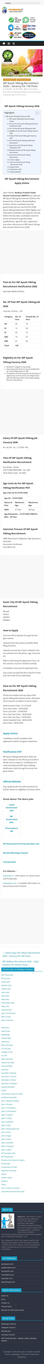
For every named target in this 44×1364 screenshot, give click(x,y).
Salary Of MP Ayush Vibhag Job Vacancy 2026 (22, 137)
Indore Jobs (5, 982)
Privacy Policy (6, 1306)
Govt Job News (6, 1066)
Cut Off (4, 1055)
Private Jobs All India (9, 1167)
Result (3, 1174)
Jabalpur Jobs (6, 985)
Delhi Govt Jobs (7, 1059)
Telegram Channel (8, 1327)
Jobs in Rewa (6, 1132)
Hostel (3, 1090)
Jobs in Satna (6, 1139)
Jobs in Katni (6, 1017)
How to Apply (14, 160)
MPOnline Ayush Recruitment (31, 92)
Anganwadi (5, 1035)
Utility (3, 1184)
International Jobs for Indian (12, 1094)
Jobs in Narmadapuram (10, 1129)
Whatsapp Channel (8, 1324)
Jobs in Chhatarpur (8, 1013)
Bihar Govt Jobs (7, 1045)
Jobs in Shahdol (7, 1020)
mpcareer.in (8, 876)
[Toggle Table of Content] (36, 113)
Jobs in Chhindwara (8, 1111)
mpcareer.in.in (7, 1278)
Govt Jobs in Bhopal (8, 1073)
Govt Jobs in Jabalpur (9, 1083)
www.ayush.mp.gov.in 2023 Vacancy (14, 95)
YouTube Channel (8, 1335)
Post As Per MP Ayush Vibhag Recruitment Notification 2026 (23, 125)
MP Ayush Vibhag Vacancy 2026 (18, 116)
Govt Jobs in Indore (8, 1080)
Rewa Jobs (5, 999)
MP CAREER (19, 89)
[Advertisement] (22, 252)
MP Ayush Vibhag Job (14, 92)
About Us (4, 1296)
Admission (5, 1028)
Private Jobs (5, 1164)
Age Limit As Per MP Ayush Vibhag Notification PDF (20, 146)
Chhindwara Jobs (7, 1003)
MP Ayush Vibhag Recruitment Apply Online (21, 120)
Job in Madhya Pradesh (10, 1101)
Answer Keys (6, 1038)
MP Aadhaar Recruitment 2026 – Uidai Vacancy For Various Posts (21, 963)
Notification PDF (15, 169)
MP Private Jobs (7, 975)
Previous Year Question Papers (13, 1160)
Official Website (15, 172)
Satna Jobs (5, 996)
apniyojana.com (10, 883)
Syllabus (4, 1181)
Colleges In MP (7, 1052)
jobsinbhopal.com (8, 1282)
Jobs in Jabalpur (7, 1122)
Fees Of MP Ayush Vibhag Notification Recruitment (22, 141)
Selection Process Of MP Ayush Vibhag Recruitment (22, 151)
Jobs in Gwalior (7, 1115)
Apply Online (14, 167)
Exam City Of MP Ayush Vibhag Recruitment (19, 156)
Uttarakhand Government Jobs (12, 1191)
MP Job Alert (6, 1331)
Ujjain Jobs (5, 992)
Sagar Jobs (5, 1006)
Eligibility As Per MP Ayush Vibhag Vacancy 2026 (23, 132)
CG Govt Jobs (6, 1048)
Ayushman (5, 1042)
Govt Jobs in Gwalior (9, 1076)
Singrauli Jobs (6, 1010)
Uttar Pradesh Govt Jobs (10, 1188)
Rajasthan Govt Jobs (8, 1171)
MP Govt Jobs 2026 (24, 80)
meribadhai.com (7, 1275)
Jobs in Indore (6, 1118)
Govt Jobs (4, 1069)
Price (3, 1299)
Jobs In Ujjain (6, 1150)
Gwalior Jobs (6, 989)
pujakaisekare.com (8, 1267)
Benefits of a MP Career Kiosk (12, 1310)
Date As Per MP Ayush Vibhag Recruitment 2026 (20, 163)
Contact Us (5, 1303)
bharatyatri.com (7, 1271)
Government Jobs (9, 80)
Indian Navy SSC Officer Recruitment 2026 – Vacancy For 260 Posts (21, 954)
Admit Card (5, 1031)
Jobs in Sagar (6, 1136)
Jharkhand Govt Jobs (9, 1097)
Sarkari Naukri (6, 1178)
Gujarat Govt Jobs (8, 1087)
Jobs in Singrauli (7, 1146)
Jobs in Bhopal (6, 1104)
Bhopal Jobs (5, 978)
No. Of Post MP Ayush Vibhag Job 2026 (22, 128)
